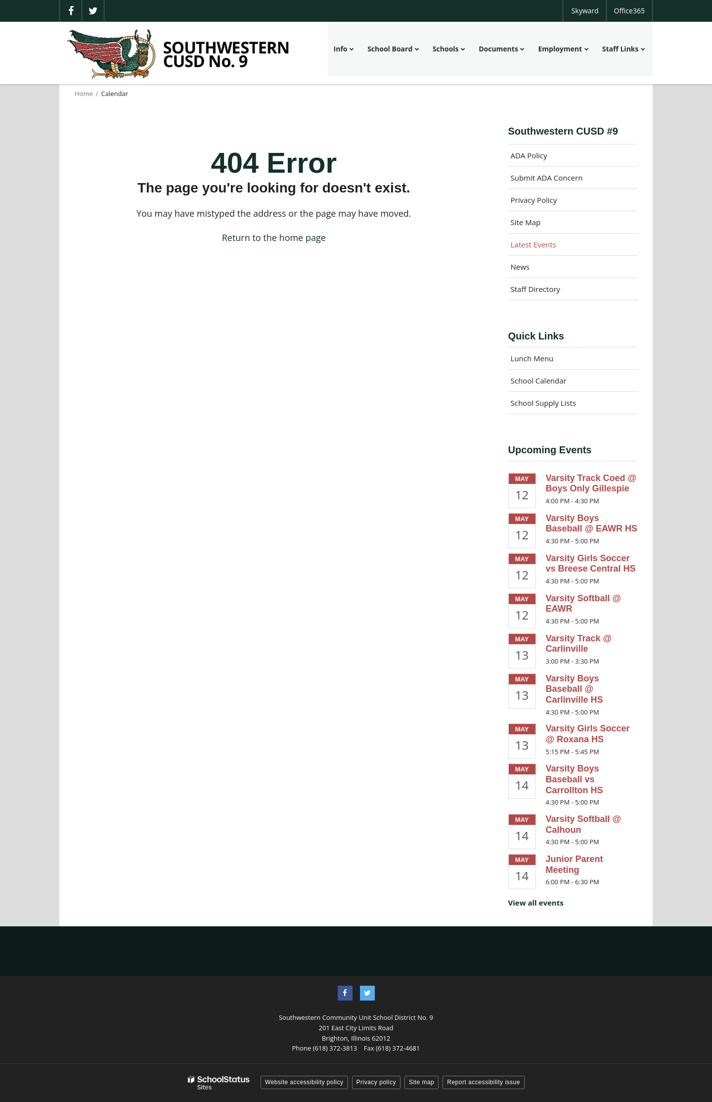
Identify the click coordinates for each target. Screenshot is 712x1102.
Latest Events (533, 244)
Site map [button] (421, 1082)
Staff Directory (535, 289)
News (520, 267)
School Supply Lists (544, 403)
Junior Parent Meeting (574, 864)
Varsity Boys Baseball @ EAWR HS (592, 523)
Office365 (629, 10)
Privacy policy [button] (376, 1082)
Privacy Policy (534, 200)
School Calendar (539, 380)
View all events (536, 903)
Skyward (585, 10)
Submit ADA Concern (547, 178)
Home (84, 93)
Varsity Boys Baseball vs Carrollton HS (574, 779)
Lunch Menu (532, 358)
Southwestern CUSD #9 (563, 131)
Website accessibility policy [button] (304, 1082)
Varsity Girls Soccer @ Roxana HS (588, 733)
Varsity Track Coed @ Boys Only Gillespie (591, 483)
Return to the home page (274, 237)
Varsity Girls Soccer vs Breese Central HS (591, 563)
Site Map (526, 222)
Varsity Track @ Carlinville (579, 643)
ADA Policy (529, 155)
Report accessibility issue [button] (483, 1082)
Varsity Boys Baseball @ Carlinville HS (574, 689)
